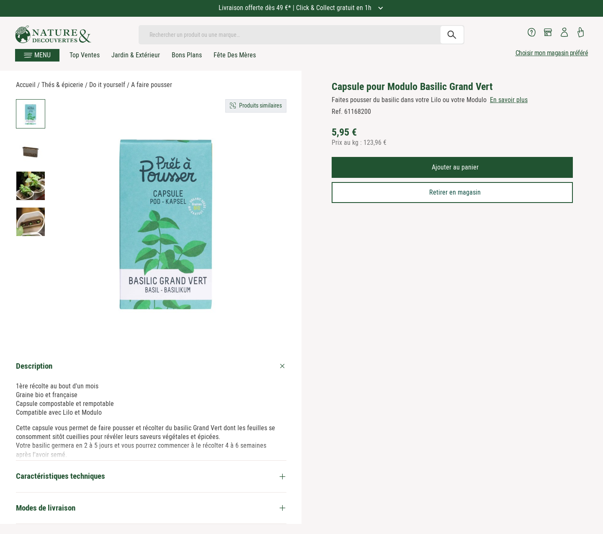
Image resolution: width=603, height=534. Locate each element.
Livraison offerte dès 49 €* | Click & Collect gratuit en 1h (296, 8)
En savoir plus (509, 100)
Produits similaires (260, 105)
